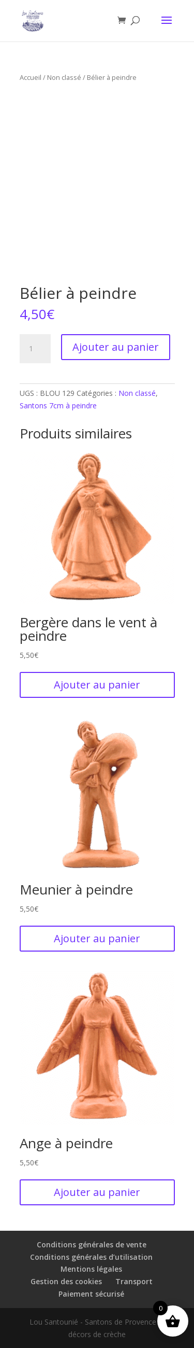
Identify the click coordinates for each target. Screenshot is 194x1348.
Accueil (30, 77)
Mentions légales (91, 1269)
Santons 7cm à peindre (58, 405)
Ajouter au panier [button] (97, 685)
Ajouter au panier (115, 347)
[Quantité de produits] (35, 348)
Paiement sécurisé (91, 1294)
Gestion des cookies (66, 1281)
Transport (134, 1281)
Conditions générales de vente (91, 1244)
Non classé (64, 77)
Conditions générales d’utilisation (91, 1257)
